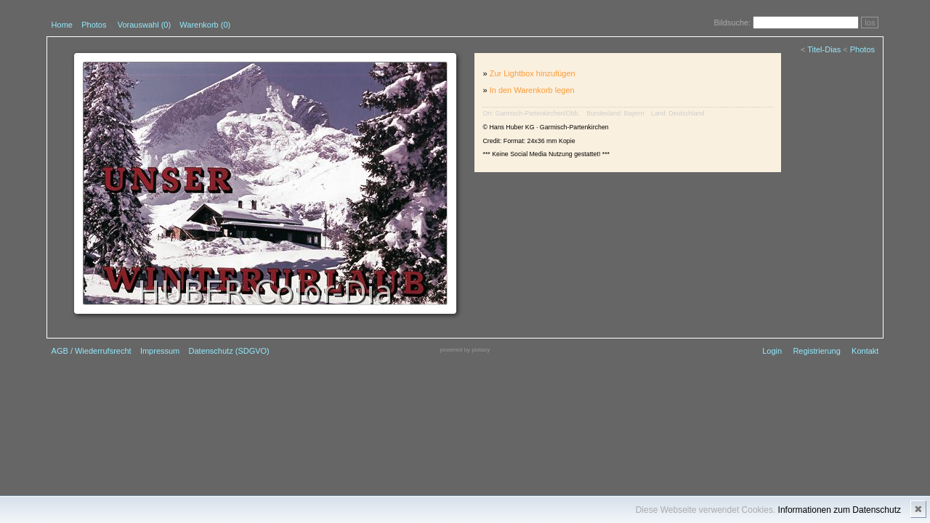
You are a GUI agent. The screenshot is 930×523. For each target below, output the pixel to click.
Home (62, 24)
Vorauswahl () (144, 24)
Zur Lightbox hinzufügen (532, 73)
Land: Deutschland (677, 113)
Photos (93, 24)
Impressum (159, 350)
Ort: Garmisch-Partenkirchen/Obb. (530, 113)
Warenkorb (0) (204, 24)
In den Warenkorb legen (532, 90)
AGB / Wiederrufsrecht (92, 350)
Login (772, 350)
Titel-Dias (824, 49)
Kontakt (865, 350)
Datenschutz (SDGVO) (229, 350)
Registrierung (816, 350)
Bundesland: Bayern (615, 113)
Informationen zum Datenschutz (839, 510)
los (870, 22)
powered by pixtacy (465, 349)
